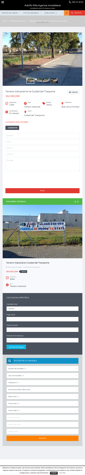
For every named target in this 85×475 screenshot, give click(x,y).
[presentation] (14, 179)
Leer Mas (62, 473)
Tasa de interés (12, 325)
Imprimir (73, 92)
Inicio (5, 21)
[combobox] (10, 13)
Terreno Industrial (18, 21)
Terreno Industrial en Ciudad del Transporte (27, 263)
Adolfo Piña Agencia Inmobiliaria (42, 5)
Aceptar (54, 473)
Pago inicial (11, 315)
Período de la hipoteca (15, 336)
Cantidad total (12, 304)
